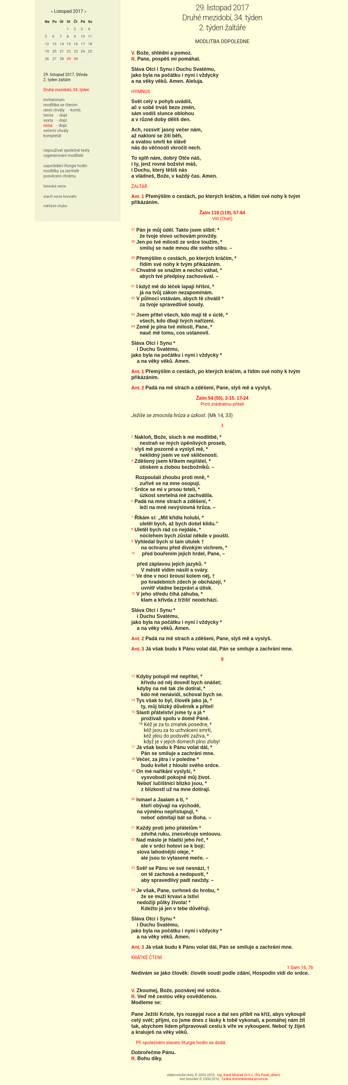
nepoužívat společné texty (66, 150)
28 (62, 59)
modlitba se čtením (60, 105)
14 (62, 44)
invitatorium (54, 99)
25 (90, 51)
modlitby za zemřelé (61, 171)
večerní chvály (56, 130)
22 (69, 51)
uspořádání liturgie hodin (65, 165)
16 (76, 44)
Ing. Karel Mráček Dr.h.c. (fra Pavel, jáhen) (248, 1075)
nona (47, 125)
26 (47, 59)
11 (90, 36)
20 (54, 51)
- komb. (74, 110)
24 (83, 51)
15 (69, 44)
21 (62, 51)
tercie (48, 115)
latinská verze (54, 186)
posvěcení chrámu (59, 176)
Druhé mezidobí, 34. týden (66, 89)
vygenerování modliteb (63, 155)
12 (47, 44)
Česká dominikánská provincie (244, 1079)
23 (76, 51)
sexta (48, 120)
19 (47, 51)
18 (90, 44)
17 (83, 44)
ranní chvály (54, 110)
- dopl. (62, 115)
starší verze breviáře (60, 196)
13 (54, 44)
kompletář (52, 135)
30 (76, 59)
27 (54, 59)
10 (83, 36)
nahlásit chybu (55, 206)
